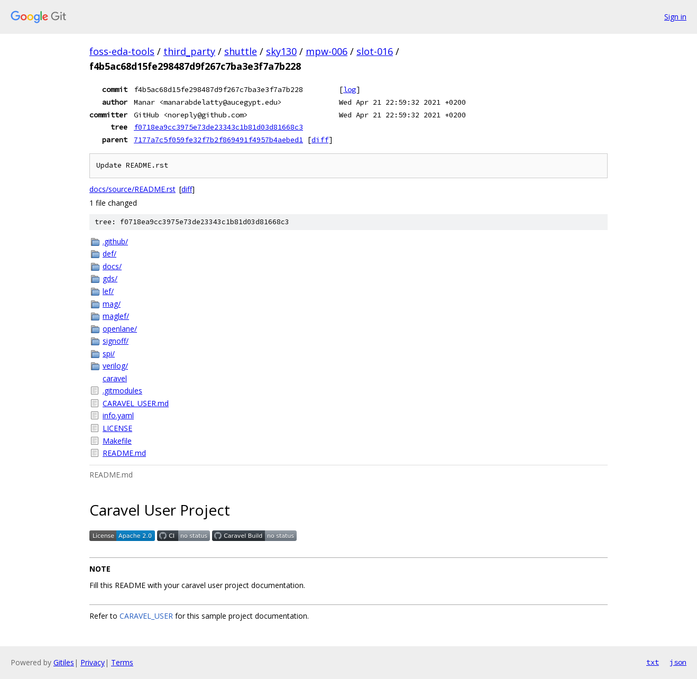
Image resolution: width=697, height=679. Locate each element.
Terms (122, 662)
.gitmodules (122, 391)
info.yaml (118, 415)
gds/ (110, 278)
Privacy (92, 662)
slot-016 (374, 51)
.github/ (115, 241)
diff (319, 139)
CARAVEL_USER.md (136, 403)
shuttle (240, 51)
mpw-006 (326, 51)
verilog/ (115, 366)
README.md (124, 453)
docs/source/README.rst (132, 189)
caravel (115, 378)
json (678, 662)
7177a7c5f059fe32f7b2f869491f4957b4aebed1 (218, 139)
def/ (109, 254)
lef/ (108, 291)
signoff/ (116, 341)
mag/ (112, 304)
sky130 (281, 51)
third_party (189, 51)
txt (652, 662)
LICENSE (117, 428)
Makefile (117, 441)
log (349, 89)
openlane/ (120, 329)
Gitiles (63, 662)
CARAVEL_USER (146, 616)
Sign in (675, 17)
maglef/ (116, 316)
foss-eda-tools (121, 51)
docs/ (112, 266)
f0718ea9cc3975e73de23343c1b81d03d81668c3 (218, 127)
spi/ (109, 353)
